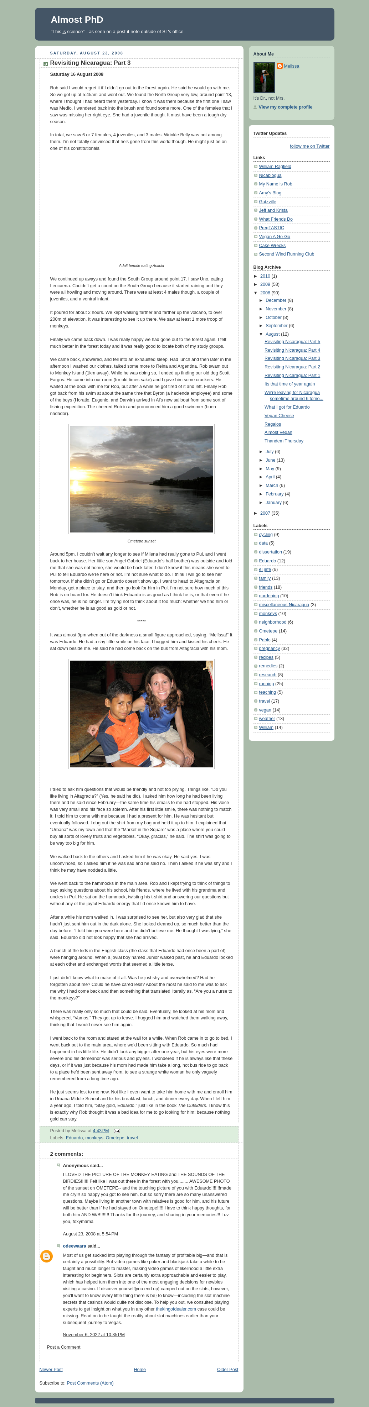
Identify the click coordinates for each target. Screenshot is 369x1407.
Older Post (228, 1369)
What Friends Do (276, 219)
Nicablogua (270, 175)
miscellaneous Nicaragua (284, 604)
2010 (266, 276)
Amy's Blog (270, 192)
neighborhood (273, 622)
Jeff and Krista (273, 210)
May (270, 468)
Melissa (291, 66)
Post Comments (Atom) (90, 1383)
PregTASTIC (272, 227)
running (266, 683)
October (274, 317)
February (275, 494)
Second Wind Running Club (286, 254)
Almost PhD (77, 19)
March (273, 485)
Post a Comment (64, 1347)
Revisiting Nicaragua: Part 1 (292, 375)
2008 (266, 292)
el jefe (265, 569)
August (273, 334)
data (263, 543)
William (266, 727)
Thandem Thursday (284, 441)
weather (267, 718)
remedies (268, 665)
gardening (269, 595)
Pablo (265, 639)
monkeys (94, 1137)
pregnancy (269, 648)
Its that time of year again (290, 384)
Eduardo (74, 1137)
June (271, 460)
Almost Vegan (278, 432)
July (270, 451)
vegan (265, 710)
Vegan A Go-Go (275, 236)
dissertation (270, 552)
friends (266, 587)
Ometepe (115, 1137)
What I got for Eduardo (287, 407)
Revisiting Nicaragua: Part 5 (292, 341)
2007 (266, 513)
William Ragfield (275, 166)
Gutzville (267, 201)
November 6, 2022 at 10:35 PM (94, 1334)
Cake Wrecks (272, 245)
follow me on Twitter (309, 146)
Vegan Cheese (279, 415)
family (265, 578)
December (277, 300)
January (274, 502)
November (277, 308)
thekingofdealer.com (176, 1309)
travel (132, 1137)
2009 (266, 284)
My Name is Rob (275, 184)
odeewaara (74, 1246)
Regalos (273, 424)
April (271, 476)
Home (140, 1369)
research (268, 674)
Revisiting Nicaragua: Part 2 (292, 366)
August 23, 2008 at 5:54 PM (90, 1234)
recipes (266, 657)
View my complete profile (286, 107)
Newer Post (51, 1369)
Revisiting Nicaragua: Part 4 (292, 350)
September (277, 325)
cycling (266, 534)
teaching (267, 692)
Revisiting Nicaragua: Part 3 (90, 62)
